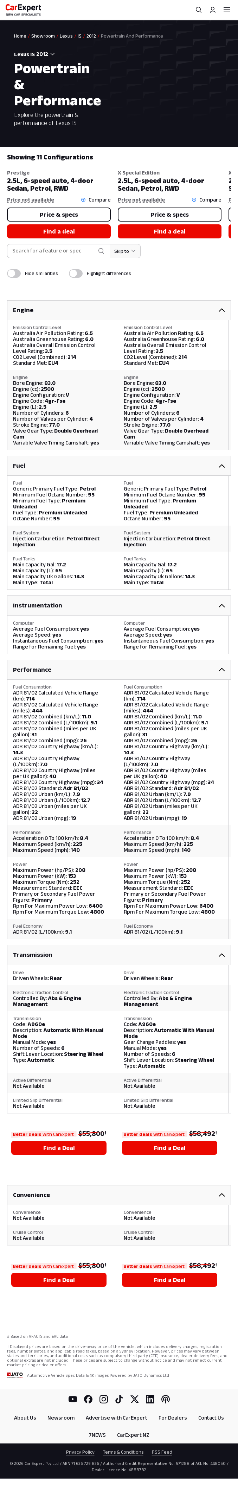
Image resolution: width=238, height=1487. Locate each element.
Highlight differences (109, 273)
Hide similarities (41, 273)
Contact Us (211, 1418)
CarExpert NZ (133, 1435)
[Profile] (213, 10)
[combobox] (47, 54)
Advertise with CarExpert (116, 1418)
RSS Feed (162, 1452)
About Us (25, 1418)
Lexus (66, 36)
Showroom (43, 36)
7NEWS (97, 1435)
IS (80, 36)
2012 (91, 36)
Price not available (30, 200)
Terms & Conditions (123, 1452)
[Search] (199, 10)
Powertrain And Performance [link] (132, 36)
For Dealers (173, 1418)
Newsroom (61, 1418)
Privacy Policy (80, 1452)
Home (20, 36)
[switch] (14, 273)
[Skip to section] (125, 251)
